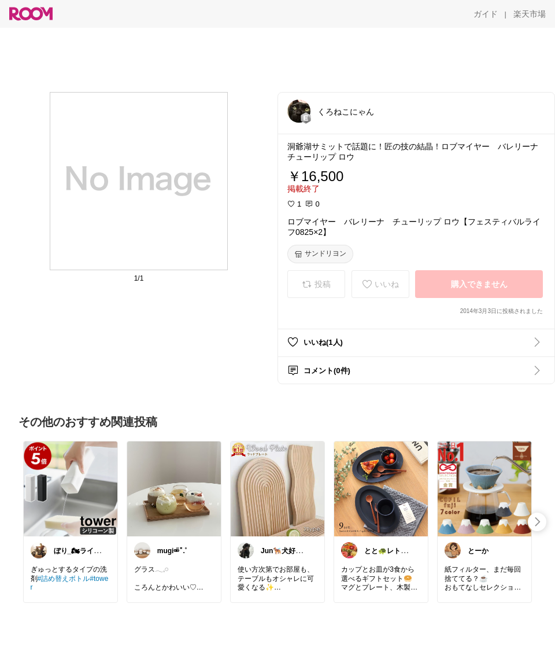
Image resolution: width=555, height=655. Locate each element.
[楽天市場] (529, 14)
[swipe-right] (537, 522)
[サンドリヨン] (320, 254)
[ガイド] (485, 14)
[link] (70, 488)
